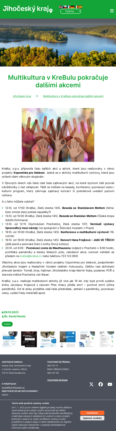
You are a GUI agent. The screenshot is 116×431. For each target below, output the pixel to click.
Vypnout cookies (92, 418)
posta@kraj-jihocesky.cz (13, 387)
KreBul (7, 324)
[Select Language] (70, 11)
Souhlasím (92, 412)
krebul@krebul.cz (31, 256)
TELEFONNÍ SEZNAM (57, 380)
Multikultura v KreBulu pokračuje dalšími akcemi (73, 96)
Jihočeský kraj (22, 96)
